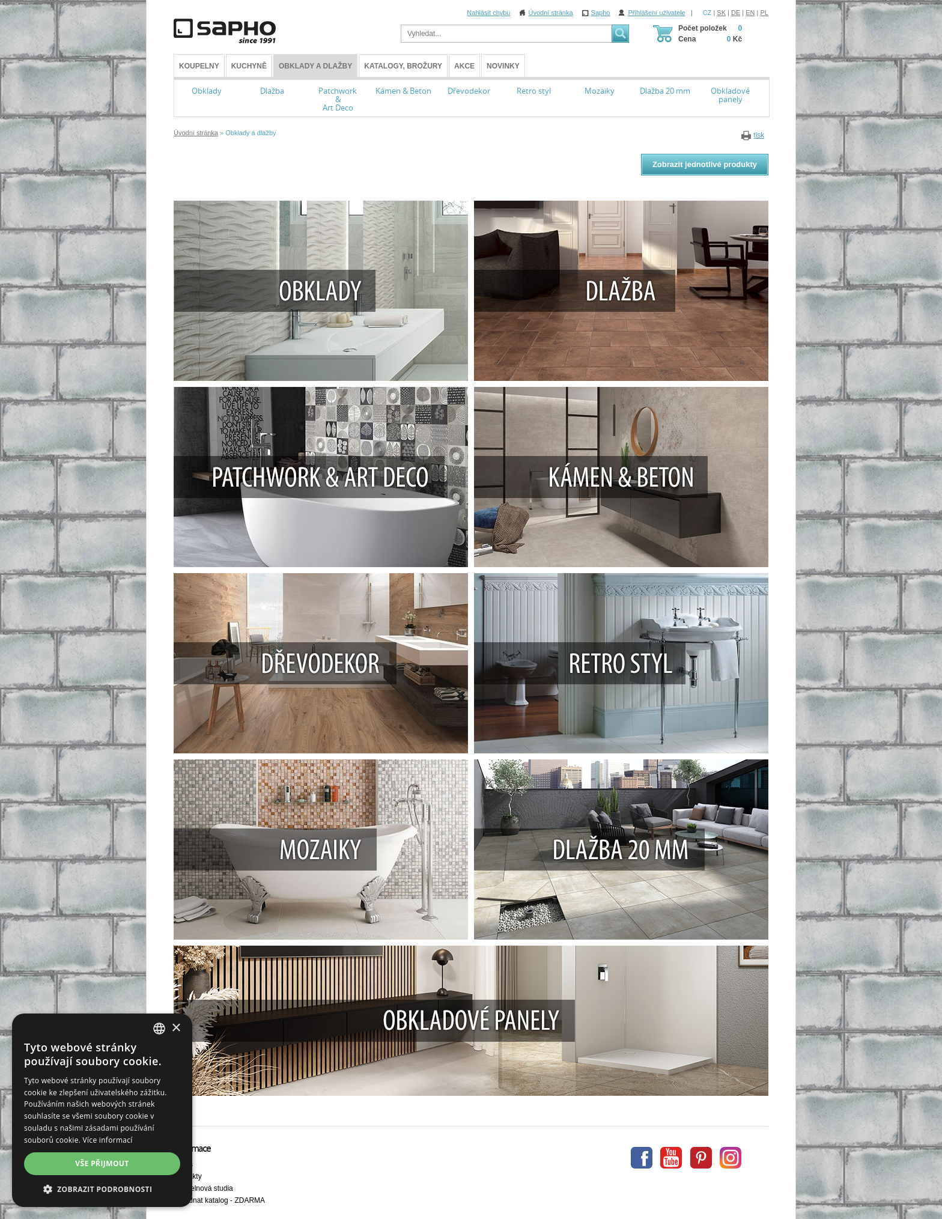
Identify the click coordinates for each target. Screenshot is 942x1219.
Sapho (600, 12)
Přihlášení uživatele (656, 12)
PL (764, 12)
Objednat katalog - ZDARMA (219, 1200)
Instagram (730, 1158)
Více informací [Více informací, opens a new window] (108, 1140)
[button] (102, 1189)
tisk (758, 135)
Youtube (671, 1158)
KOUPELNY (199, 66)
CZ (707, 12)
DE (735, 12)
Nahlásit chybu (488, 12)
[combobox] (159, 1029)
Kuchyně (249, 66)
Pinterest (701, 1158)
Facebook (641, 1158)
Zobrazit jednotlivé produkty (704, 164)
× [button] (175, 1028)
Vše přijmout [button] (102, 1163)
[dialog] (102, 1110)
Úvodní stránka (551, 12)
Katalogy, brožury (403, 66)
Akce (464, 66)
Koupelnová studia (203, 1188)
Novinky (503, 66)
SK (721, 12)
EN (750, 12)
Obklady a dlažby (315, 66)
